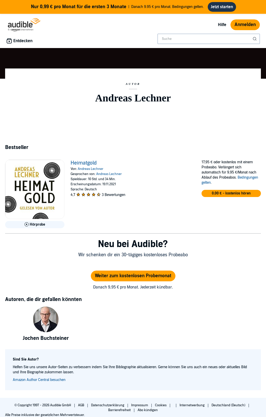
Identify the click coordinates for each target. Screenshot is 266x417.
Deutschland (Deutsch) (229, 405)
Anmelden (245, 24)
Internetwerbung (192, 405)
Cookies (161, 405)
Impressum (140, 405)
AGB (81, 405)
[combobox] (209, 39)
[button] (231, 193)
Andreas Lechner (90, 169)
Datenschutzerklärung (108, 405)
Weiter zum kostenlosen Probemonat (133, 276)
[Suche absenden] (255, 39)
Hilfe (222, 24)
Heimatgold (84, 163)
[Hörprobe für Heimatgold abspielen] (34, 224)
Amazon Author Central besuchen (39, 380)
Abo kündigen (148, 410)
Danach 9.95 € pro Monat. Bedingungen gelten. (117, 7)
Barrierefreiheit (119, 410)
